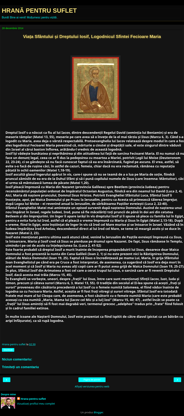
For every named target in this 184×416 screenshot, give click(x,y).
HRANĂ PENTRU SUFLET (39, 10)
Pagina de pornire (92, 379)
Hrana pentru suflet (33, 398)
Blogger (98, 412)
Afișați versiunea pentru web (92, 386)
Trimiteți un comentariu (20, 367)
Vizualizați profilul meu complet (36, 403)
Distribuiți (8, 350)
